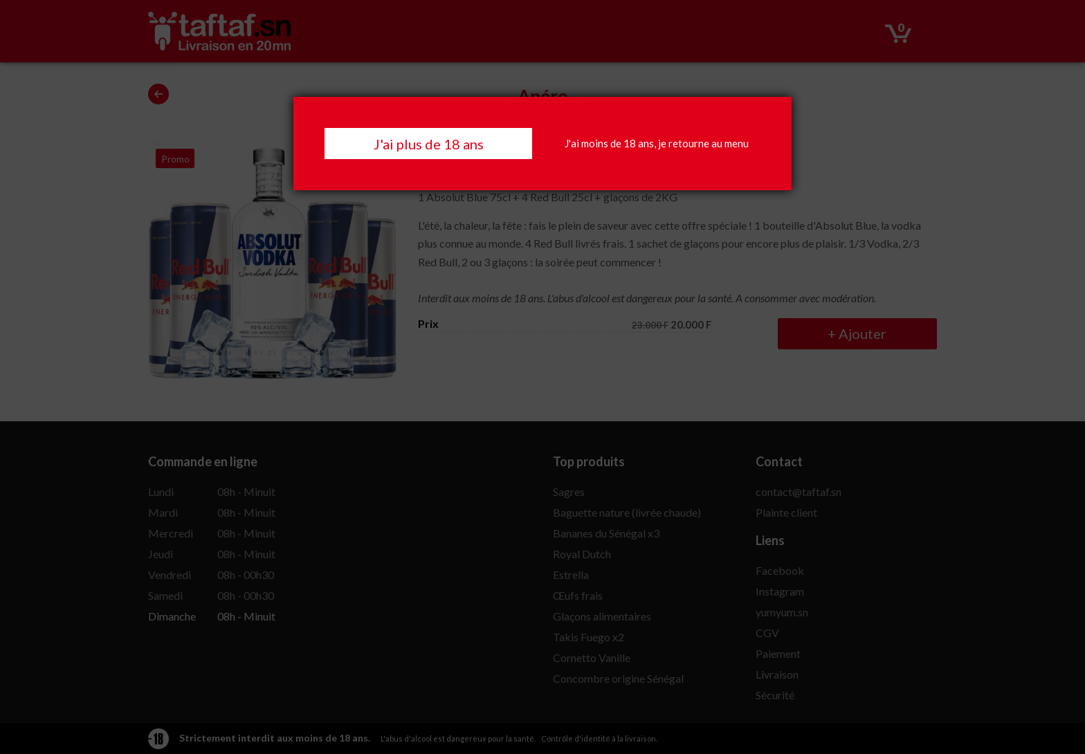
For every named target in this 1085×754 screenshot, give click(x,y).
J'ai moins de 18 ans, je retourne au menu (657, 143)
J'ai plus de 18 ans (429, 144)
